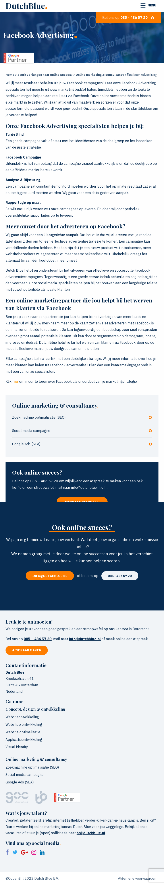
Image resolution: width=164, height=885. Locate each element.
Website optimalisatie (23, 732)
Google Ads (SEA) (82, 444)
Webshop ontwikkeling (24, 724)
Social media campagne (82, 430)
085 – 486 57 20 (38, 639)
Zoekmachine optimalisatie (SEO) (82, 417)
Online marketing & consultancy (100, 75)
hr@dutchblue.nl (91, 833)
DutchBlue (27, 5)
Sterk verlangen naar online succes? (45, 75)
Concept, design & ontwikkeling (36, 709)
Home (10, 75)
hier (15, 381)
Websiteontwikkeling (22, 717)
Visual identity (17, 747)
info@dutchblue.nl (49, 576)
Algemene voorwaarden (137, 878)
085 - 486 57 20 (120, 576)
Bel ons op (128, 17)
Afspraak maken (26, 650)
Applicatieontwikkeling (24, 739)
